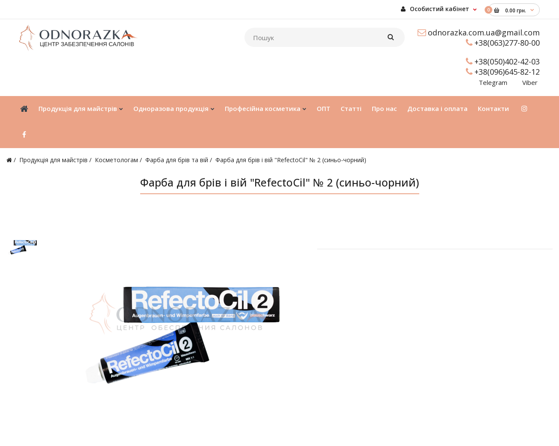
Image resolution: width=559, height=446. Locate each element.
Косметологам (116, 160)
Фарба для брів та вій (176, 160)
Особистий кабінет (435, 9)
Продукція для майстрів (53, 160)
